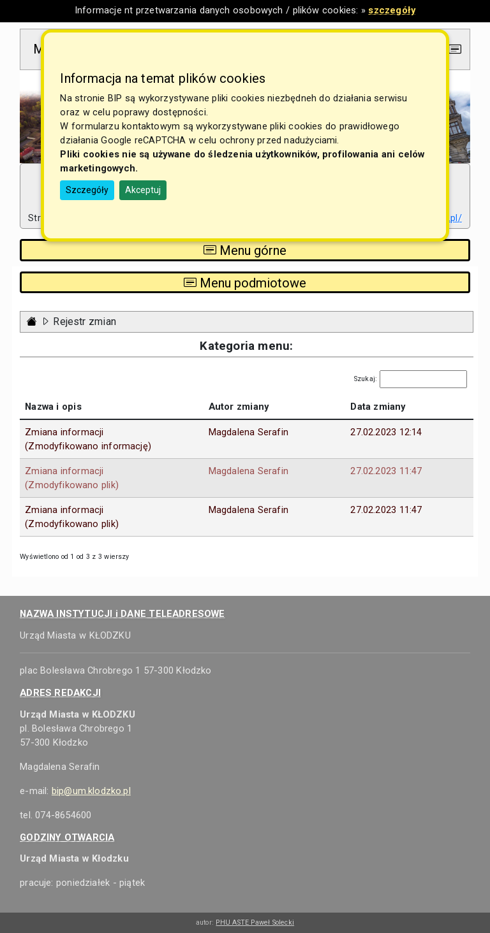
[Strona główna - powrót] (32, 321)
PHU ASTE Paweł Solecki (255, 922)
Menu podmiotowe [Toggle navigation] (245, 282)
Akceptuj (143, 190)
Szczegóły (87, 190)
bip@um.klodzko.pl (91, 791)
